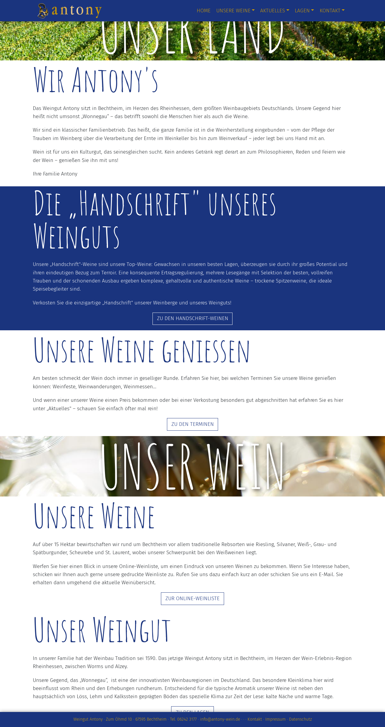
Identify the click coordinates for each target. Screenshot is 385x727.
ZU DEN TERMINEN (192, 424)
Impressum (275, 719)
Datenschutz (300, 719)
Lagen (302, 11)
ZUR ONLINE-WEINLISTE (192, 598)
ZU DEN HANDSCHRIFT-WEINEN (192, 318)
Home (204, 11)
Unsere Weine (233, 11)
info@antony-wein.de (220, 719)
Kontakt (330, 11)
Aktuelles (272, 11)
